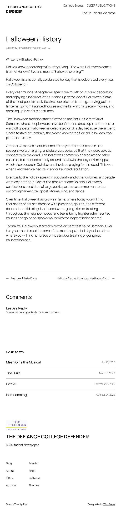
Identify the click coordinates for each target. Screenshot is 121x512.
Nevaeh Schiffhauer (28, 47)
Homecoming (16, 395)
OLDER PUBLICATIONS (101, 5)
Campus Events (73, 5)
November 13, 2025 (105, 383)
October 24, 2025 (105, 394)
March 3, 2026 (107, 373)
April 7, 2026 (108, 362)
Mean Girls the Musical (23, 362)
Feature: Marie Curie (24, 278)
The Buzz (13, 373)
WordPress (109, 504)
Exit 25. (11, 384)
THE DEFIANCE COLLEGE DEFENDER (47, 436)
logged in (29, 312)
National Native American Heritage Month (83, 278)
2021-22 (46, 47)
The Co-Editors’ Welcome (98, 13)
